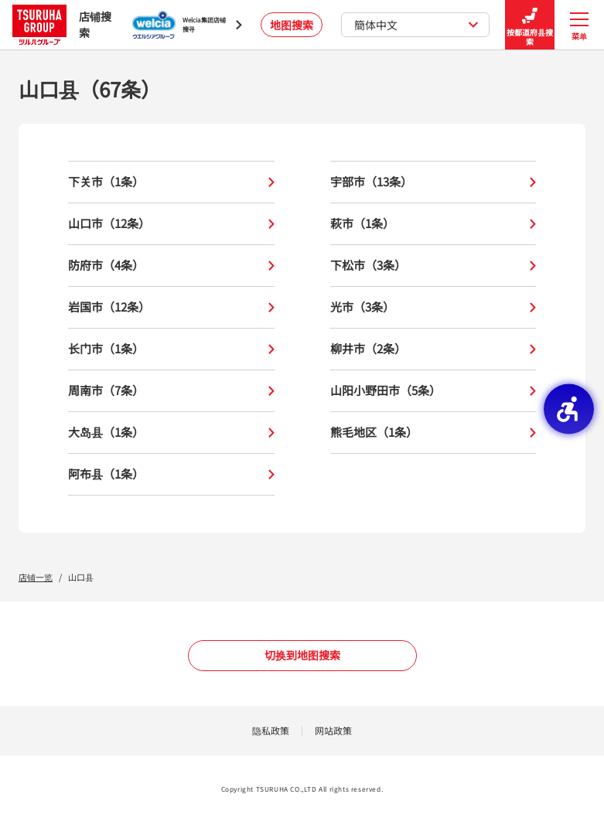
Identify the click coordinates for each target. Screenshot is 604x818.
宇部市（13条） (433, 182)
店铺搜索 (61, 24)
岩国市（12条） (171, 307)
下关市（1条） (171, 182)
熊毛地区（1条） (433, 432)
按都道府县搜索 (530, 25)
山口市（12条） (171, 224)
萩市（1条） (433, 224)
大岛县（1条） (171, 432)
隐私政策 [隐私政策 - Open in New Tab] (270, 730)
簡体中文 (416, 24)
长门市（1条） (171, 349)
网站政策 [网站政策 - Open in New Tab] (333, 730)
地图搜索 (291, 24)
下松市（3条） (433, 265)
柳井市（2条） (433, 349)
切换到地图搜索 (302, 655)
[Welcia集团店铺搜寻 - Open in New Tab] (187, 25)
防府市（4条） (171, 265)
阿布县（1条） (171, 474)
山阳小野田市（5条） (433, 391)
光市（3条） (433, 307)
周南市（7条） (171, 391)
